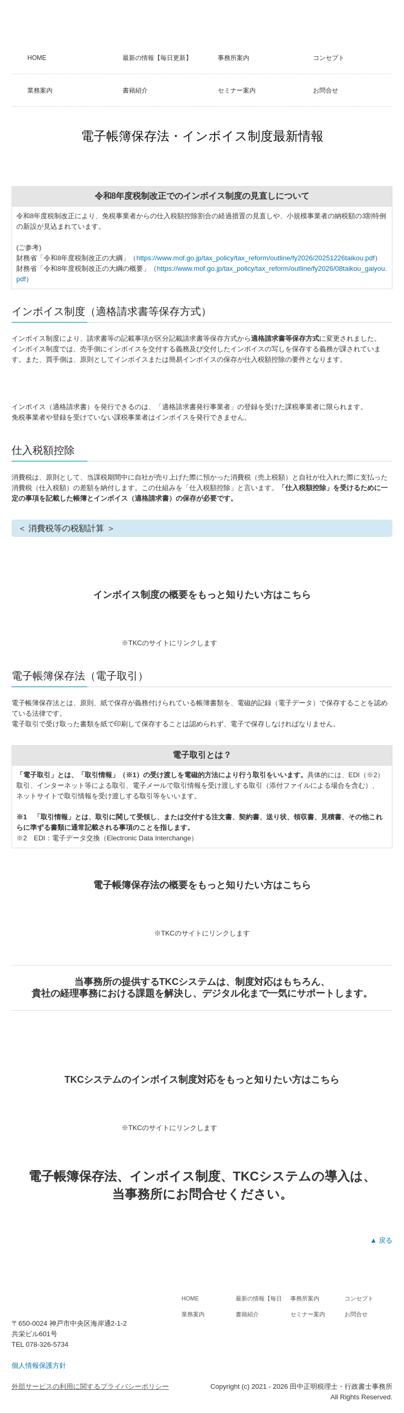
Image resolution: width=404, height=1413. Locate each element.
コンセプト (329, 58)
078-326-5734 (47, 1344)
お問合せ (325, 90)
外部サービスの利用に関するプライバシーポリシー (90, 1386)
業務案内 (40, 90)
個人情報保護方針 (39, 1365)
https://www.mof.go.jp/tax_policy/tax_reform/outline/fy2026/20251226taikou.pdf (255, 258)
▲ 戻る (381, 1240)
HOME (36, 58)
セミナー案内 (237, 90)
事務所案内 (233, 58)
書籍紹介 (135, 90)
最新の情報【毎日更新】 (157, 58)
